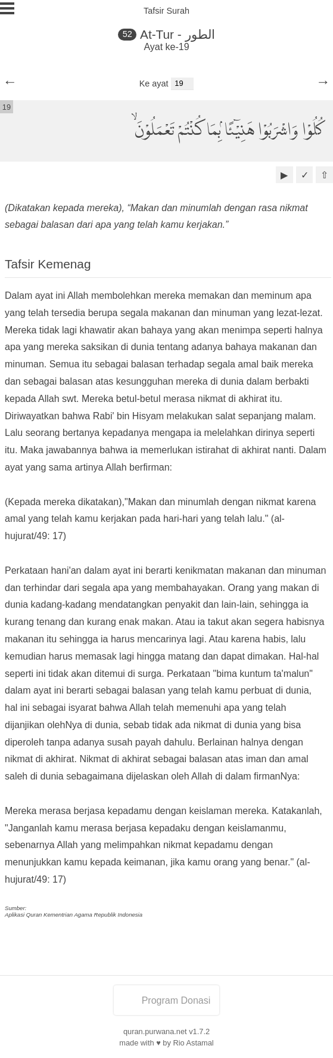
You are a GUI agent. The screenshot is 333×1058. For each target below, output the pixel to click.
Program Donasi (167, 1000)
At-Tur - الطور (177, 34)
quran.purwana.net (155, 1031)
